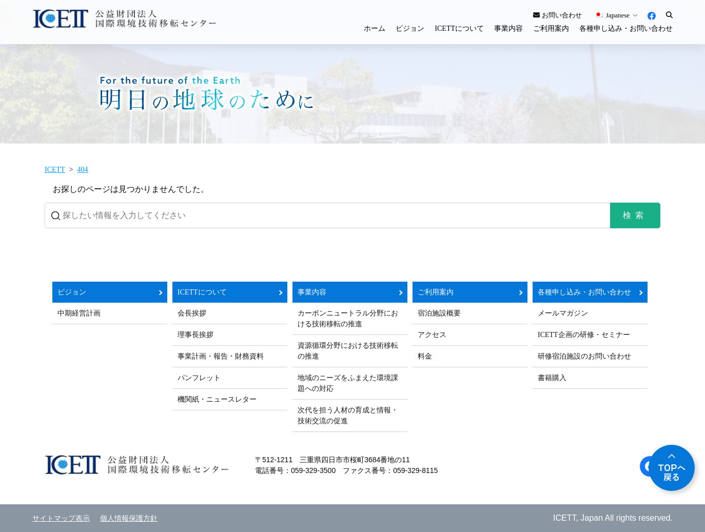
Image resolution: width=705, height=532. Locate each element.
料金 (425, 356)
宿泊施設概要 (439, 313)
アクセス (432, 335)
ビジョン (410, 28)
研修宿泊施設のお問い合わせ (584, 356)
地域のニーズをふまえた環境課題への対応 (348, 383)
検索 (635, 215)
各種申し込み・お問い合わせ (626, 28)
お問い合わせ (557, 15)
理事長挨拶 (195, 335)
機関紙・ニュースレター (217, 399)
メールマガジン (563, 313)
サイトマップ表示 (61, 518)
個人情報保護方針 (129, 518)
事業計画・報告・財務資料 (221, 356)
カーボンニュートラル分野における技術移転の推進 (348, 318)
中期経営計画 (79, 313)
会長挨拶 (192, 313)
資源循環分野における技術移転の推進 (348, 351)
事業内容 (508, 28)
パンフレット (199, 378)
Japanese (612, 15)
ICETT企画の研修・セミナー (584, 335)
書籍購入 (552, 378)
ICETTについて (459, 28)
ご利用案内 (551, 28)
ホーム (374, 28)
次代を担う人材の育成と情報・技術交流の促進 (348, 415)
